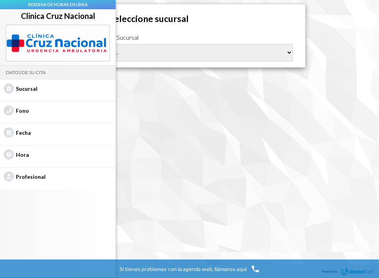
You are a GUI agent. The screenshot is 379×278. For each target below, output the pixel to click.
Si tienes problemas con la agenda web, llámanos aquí (190, 268)
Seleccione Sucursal (112, 37)
